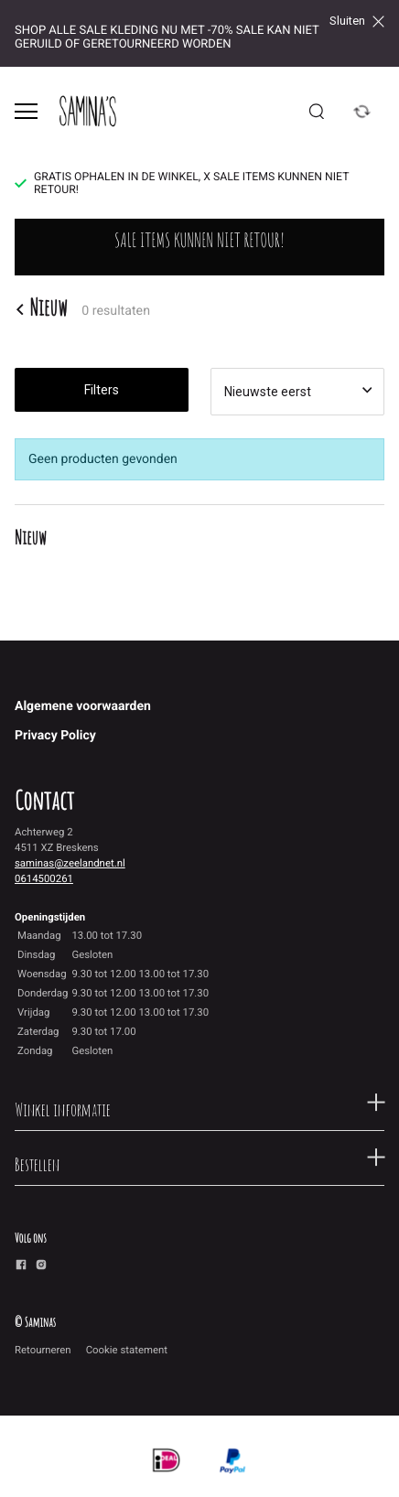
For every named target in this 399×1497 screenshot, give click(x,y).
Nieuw (41, 308)
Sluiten (356, 21)
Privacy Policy (55, 735)
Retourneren (43, 1349)
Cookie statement (126, 1349)
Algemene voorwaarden (83, 706)
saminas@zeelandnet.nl (70, 862)
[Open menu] (26, 111)
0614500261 (44, 878)
